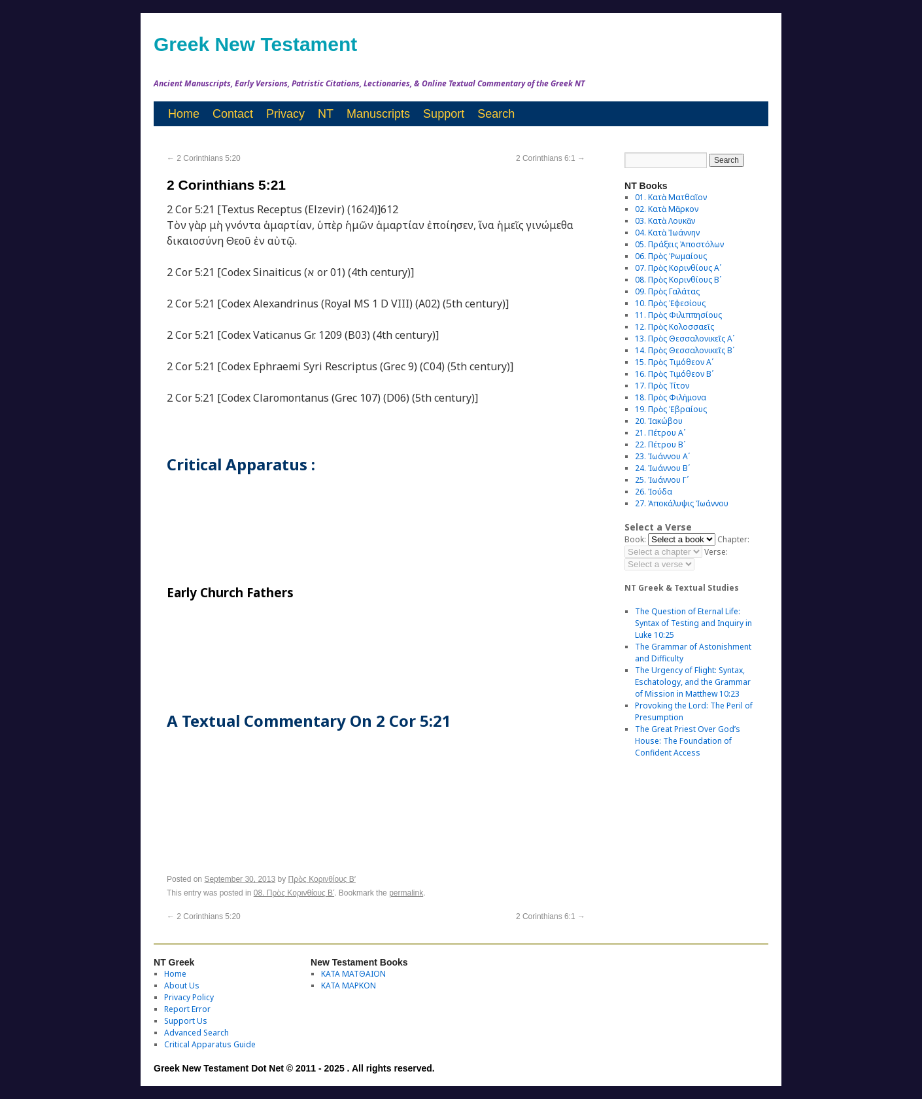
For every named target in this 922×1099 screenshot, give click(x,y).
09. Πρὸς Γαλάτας (667, 291)
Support (443, 113)
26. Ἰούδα (653, 491)
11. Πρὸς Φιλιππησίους (678, 315)
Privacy (285, 113)
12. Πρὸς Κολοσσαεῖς (674, 326)
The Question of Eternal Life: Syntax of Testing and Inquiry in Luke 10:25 (693, 623)
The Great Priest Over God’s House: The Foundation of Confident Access (687, 741)
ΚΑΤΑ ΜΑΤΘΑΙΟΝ (353, 973)
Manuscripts (378, 113)
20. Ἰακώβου (659, 421)
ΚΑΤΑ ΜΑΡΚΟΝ (348, 985)
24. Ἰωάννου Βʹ (662, 468)
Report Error (187, 1009)
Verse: (716, 551)
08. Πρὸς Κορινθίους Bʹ (294, 893)
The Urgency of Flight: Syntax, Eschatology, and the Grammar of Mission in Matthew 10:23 (693, 682)
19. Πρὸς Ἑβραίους (671, 409)
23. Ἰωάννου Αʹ (662, 456)
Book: (635, 539)
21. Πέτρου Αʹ (660, 432)
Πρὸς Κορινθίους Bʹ (322, 879)
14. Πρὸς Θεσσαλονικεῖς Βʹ (684, 350)
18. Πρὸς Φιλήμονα (670, 397)
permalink (406, 893)
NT (325, 113)
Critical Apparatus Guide (210, 1044)
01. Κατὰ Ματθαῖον (671, 197)
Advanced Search (196, 1032)
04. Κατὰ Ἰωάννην (667, 232)
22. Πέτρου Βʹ (660, 444)
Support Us (185, 1020)
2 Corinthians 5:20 (204, 158)
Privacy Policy (189, 997)
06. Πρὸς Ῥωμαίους (671, 256)
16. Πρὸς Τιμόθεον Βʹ (674, 373)
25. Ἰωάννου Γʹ (662, 479)
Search (496, 113)
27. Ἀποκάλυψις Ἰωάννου (681, 503)
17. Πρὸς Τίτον (662, 385)
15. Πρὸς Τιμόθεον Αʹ (674, 362)
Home (183, 113)
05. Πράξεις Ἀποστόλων (679, 244)
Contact (233, 113)
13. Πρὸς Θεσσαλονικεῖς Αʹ (684, 338)
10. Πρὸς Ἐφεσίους (670, 303)
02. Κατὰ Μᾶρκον (666, 209)
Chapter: (733, 539)
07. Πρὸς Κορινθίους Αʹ (678, 267)
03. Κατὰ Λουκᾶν (665, 220)
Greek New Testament (255, 44)
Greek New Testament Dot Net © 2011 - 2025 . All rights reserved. (294, 1068)
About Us (181, 985)
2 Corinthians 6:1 (550, 158)
